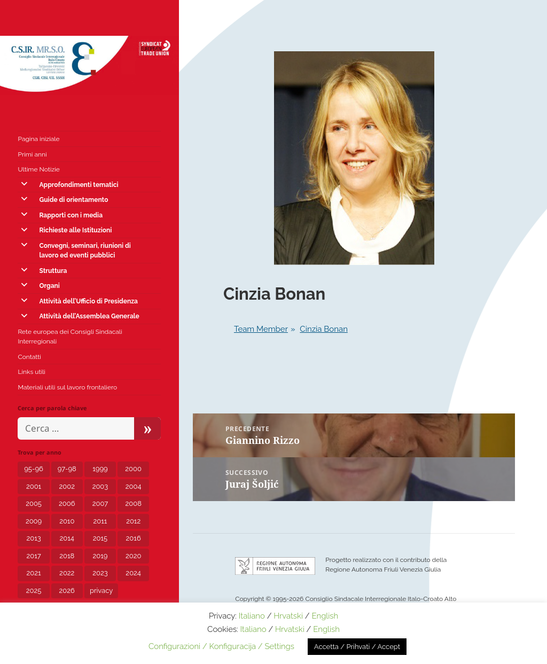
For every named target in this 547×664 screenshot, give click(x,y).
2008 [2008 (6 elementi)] (133, 503)
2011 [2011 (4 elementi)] (100, 521)
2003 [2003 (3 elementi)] (100, 486)
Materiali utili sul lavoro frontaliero (67, 387)
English (324, 616)
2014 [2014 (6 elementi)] (67, 538)
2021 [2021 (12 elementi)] (34, 573)
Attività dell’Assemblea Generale (89, 316)
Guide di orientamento (73, 200)
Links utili (31, 372)
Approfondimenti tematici (78, 185)
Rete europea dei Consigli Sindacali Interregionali (70, 336)
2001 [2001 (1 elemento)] (33, 486)
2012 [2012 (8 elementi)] (133, 521)
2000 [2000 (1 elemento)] (133, 469)
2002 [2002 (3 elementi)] (67, 486)
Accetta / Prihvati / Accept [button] (357, 647)
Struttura (53, 271)
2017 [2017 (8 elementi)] (33, 556)
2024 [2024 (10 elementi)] (133, 573)
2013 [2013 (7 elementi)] (33, 538)
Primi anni (32, 154)
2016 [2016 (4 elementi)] (133, 538)
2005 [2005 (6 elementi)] (34, 503)
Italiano (252, 616)
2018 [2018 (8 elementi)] (66, 556)
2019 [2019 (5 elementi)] (100, 556)
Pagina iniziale (38, 139)
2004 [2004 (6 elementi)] (134, 486)
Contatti (29, 357)
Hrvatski (288, 616)
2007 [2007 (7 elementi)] (100, 503)
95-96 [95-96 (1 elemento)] (33, 469)
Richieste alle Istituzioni (75, 230)
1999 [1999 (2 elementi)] (99, 469)
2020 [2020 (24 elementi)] (133, 556)
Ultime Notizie (38, 169)
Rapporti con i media (71, 215)
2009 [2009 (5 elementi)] (34, 521)
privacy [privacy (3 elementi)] (101, 591)
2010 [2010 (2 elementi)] (66, 521)
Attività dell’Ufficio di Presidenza (88, 301)
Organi (49, 286)
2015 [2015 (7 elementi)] (100, 538)
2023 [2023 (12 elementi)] (99, 573)
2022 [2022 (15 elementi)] (66, 573)
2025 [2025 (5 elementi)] (34, 591)
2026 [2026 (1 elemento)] (67, 591)
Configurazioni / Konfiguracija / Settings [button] (221, 646)
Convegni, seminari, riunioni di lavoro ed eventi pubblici (84, 250)
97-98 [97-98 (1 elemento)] (67, 469)
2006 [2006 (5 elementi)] (67, 503)
